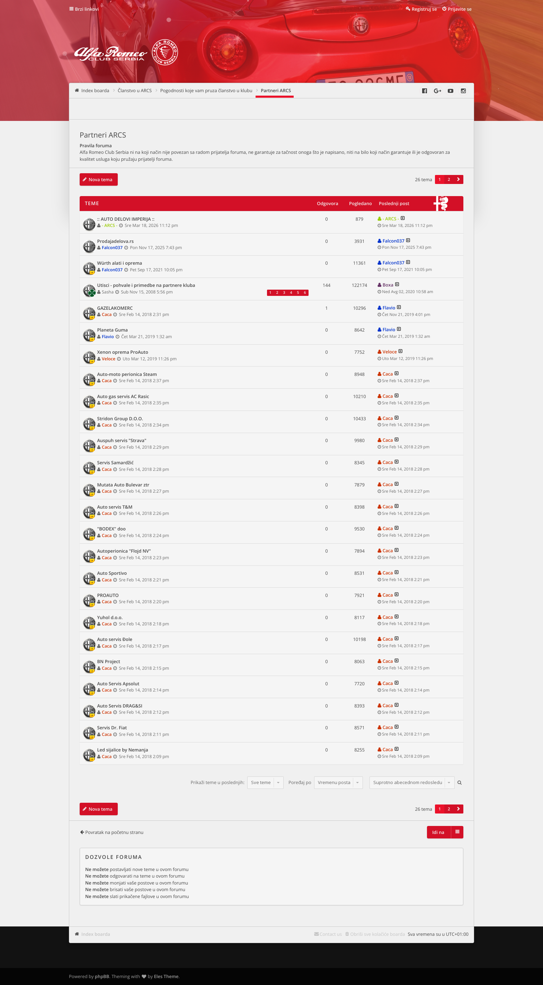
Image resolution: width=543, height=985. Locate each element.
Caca (107, 314)
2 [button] (449, 179)
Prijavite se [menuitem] (460, 9)
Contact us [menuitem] (331, 934)
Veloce (108, 359)
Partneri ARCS (103, 135)
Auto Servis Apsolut (118, 684)
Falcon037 (112, 247)
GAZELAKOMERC (115, 308)
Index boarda (95, 934)
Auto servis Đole (115, 639)
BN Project (108, 662)
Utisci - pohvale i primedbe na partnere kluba (146, 285)
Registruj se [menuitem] (424, 9)
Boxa (388, 285)
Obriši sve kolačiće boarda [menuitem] (377, 934)
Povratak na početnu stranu (114, 832)
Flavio (389, 308)
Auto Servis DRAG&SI (119, 706)
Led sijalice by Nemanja (122, 750)
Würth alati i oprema (119, 263)
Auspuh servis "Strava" (121, 440)
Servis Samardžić (115, 463)
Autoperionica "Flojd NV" (124, 551)
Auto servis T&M (115, 507)
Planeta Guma (112, 330)
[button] (458, 179)
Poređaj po (325, 782)
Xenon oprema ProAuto (122, 352)
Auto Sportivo (112, 573)
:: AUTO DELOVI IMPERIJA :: (126, 219)
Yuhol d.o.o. (110, 618)
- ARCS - (109, 225)
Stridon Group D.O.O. (120, 419)
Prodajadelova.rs (115, 241)
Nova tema (101, 179)
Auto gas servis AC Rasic (123, 396)
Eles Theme (166, 976)
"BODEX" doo (111, 529)
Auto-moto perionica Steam (127, 374)
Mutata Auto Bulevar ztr (123, 485)
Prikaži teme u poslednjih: (237, 782)
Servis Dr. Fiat (112, 728)
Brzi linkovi (87, 9)
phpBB (102, 976)
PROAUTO (108, 595)
